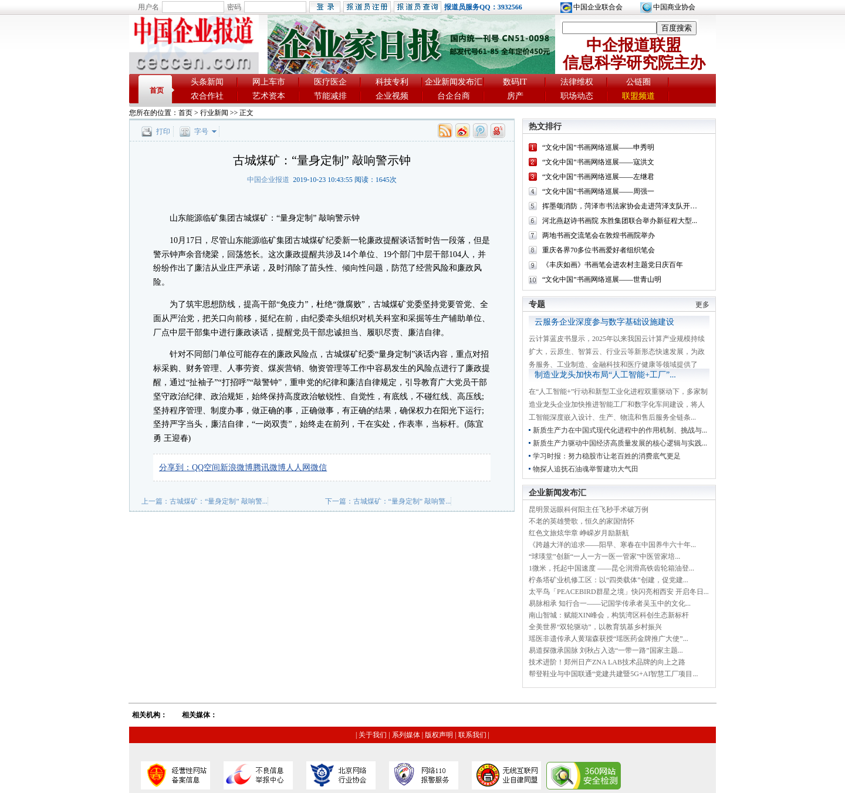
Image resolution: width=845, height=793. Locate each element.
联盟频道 (638, 96)
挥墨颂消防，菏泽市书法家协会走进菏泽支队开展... (622, 206)
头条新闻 (207, 81)
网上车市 (268, 81)
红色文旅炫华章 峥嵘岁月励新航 (579, 533)
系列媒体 (406, 735)
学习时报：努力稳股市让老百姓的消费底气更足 (607, 456)
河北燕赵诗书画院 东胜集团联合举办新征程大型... (619, 221)
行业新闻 (214, 113)
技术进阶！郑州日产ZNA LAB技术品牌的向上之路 (607, 662)
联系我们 (472, 735)
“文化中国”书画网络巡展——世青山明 (601, 279)
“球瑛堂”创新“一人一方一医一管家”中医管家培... (604, 556)
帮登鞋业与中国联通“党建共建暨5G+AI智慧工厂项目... (613, 674)
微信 (318, 467)
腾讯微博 (269, 467)
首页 (157, 90)
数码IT (515, 81)
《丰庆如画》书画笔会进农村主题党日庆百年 (612, 265)
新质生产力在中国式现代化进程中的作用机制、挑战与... (620, 430)
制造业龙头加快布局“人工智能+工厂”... (605, 374)
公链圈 (638, 81)
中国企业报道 (268, 180)
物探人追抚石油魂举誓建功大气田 (585, 469)
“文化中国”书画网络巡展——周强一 (598, 191)
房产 (515, 96)
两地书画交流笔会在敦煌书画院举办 (598, 235)
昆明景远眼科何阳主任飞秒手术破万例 (588, 509)
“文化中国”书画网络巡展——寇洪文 (598, 162)
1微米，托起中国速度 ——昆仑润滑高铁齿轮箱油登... (611, 568)
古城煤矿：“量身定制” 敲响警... (219, 501)
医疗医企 (330, 81)
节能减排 (330, 96)
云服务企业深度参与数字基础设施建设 (604, 322)
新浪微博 (236, 467)
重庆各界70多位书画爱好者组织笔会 (598, 250)
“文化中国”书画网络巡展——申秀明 (598, 147)
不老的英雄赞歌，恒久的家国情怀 (581, 521)
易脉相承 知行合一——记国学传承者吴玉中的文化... (610, 603)
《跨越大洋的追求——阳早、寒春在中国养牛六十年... (612, 545)
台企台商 (453, 96)
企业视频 (392, 96)
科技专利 (392, 81)
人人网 (298, 467)
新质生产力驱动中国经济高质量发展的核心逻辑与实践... (620, 443)
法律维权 (576, 81)
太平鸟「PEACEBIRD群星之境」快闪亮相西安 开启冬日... (619, 592)
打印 (163, 131)
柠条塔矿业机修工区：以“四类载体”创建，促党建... (608, 580)
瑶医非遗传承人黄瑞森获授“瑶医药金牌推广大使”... (608, 639)
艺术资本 (268, 96)
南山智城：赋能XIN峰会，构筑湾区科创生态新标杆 (609, 615)
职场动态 (576, 96)
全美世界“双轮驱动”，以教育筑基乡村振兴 (595, 627)
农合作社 (207, 96)
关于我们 (373, 735)
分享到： (175, 467)
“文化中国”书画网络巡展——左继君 (598, 177)
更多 (702, 305)
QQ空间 (206, 467)
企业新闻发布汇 (453, 81)
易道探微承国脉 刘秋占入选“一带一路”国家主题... (606, 650)
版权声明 (439, 735)
